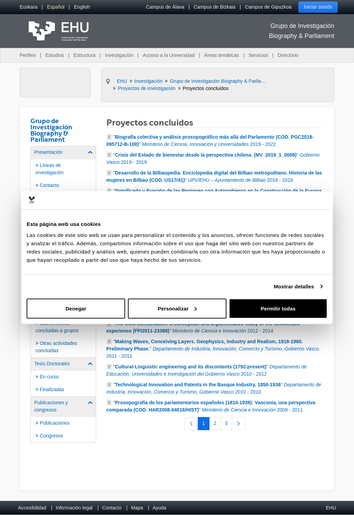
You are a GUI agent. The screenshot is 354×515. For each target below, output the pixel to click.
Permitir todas (278, 308)
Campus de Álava (165, 7)
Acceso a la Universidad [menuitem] (169, 55)
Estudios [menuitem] (54, 55)
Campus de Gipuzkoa (268, 7)
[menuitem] (28, 7)
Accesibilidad (32, 508)
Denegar (75, 308)
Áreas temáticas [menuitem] (221, 55)
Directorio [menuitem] (288, 55)
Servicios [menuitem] (258, 55)
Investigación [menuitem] (119, 55)
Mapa (137, 508)
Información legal (74, 508)
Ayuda (159, 508)
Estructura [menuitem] (84, 55)
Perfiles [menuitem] (28, 55)
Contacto (111, 508)
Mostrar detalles (294, 286)
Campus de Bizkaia (215, 7)
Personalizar (177, 308)
